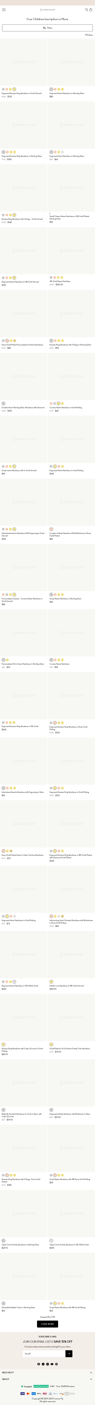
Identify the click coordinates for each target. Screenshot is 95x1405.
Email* (28, 1353)
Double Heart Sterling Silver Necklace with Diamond (23, 407)
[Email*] (44, 1353)
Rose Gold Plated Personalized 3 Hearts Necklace (22, 345)
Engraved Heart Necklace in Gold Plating (66, 470)
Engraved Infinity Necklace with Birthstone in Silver (70, 1114)
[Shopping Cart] (91, 9)
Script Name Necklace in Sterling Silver (65, 599)
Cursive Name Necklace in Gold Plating (66, 407)
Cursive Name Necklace (59, 664)
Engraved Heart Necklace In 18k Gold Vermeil (20, 282)
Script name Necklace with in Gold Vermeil (19, 470)
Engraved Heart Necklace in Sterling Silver (67, 93)
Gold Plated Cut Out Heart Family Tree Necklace (70, 1048)
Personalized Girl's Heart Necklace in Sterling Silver (23, 664)
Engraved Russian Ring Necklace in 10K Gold (20, 726)
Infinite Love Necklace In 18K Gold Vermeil (67, 986)
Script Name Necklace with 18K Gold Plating (67, 1307)
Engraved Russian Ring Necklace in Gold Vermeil (22, 93)
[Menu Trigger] (4, 9)
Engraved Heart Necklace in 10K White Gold (20, 986)
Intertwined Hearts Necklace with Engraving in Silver (23, 792)
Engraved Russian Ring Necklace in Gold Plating (69, 792)
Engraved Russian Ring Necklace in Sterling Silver (22, 156)
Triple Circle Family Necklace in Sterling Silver (20, 1245)
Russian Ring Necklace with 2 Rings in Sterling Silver (70, 345)
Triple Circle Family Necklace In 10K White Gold (69, 1245)
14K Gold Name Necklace (60, 281)
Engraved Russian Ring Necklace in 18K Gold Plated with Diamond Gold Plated (71, 856)
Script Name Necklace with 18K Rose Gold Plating (70, 1179)
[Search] (86, 9)
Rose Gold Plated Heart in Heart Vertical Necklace (22, 855)
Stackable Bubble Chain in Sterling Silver (18, 1307)
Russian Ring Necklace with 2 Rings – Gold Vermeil (22, 219)
